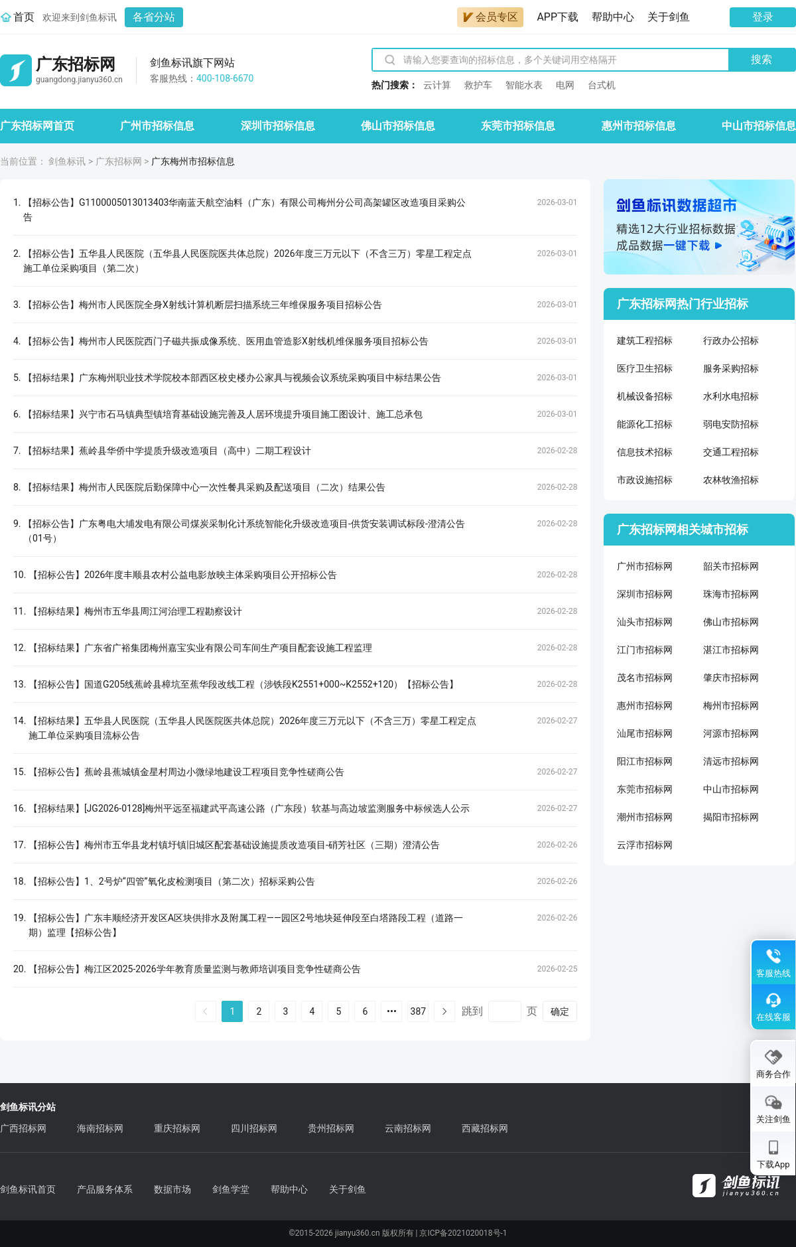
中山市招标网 (731, 789)
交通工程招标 (731, 452)
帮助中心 (613, 17)
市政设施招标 (645, 480)
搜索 (761, 59)
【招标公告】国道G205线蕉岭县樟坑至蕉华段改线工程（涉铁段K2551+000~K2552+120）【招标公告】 (243, 684)
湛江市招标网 (731, 649)
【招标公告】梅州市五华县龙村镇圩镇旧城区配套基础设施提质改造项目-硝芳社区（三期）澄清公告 (234, 845)
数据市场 (172, 1189)
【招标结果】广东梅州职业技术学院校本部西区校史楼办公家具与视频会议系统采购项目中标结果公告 (232, 377)
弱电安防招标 (731, 424)
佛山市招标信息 (398, 125)
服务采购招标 (731, 368)
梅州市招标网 (731, 705)
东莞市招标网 (645, 789)
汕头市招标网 (645, 622)
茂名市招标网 (645, 677)
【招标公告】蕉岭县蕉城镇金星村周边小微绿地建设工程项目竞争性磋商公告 (186, 772)
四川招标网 (254, 1128)
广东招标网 (119, 161)
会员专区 (490, 17)
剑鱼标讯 (67, 161)
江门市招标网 (645, 649)
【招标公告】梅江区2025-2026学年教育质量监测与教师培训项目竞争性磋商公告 (195, 969)
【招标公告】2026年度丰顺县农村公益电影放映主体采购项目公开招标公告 (183, 574)
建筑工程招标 (645, 340)
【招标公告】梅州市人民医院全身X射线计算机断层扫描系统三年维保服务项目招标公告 (202, 304)
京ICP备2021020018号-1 (463, 1233)
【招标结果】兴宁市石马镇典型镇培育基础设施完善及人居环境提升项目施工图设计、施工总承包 (223, 414)
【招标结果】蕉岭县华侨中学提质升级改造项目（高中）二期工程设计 (167, 450)
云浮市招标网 (645, 845)
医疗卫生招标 (645, 368)
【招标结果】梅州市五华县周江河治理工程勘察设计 (135, 611)
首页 (23, 17)
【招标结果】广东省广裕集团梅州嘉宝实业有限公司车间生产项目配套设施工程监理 (200, 647)
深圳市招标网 (645, 594)
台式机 (602, 85)
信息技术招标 (645, 452)
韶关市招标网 (731, 566)
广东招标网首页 (37, 125)
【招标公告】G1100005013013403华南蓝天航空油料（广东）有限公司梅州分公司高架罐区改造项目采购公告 (244, 209)
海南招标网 (100, 1128)
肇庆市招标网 (731, 677)
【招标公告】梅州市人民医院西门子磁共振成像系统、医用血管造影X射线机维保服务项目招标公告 (226, 341)
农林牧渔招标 (731, 480)
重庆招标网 (177, 1128)
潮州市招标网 (645, 817)
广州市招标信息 (157, 125)
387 (419, 1011)
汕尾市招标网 (645, 733)
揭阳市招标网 (731, 817)
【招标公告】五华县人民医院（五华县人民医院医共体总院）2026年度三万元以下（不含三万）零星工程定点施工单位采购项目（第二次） (247, 260)
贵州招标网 (331, 1128)
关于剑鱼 (668, 17)
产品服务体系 (105, 1189)
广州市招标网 (645, 566)
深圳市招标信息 (278, 125)
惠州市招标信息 (639, 125)
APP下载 (557, 17)
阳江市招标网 (645, 761)
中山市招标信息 (759, 125)
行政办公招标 (731, 340)
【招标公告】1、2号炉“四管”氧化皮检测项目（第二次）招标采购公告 (172, 881)
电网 (565, 85)
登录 (762, 17)
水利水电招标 (731, 396)
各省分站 (154, 17)
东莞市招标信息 (518, 125)
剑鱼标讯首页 (28, 1189)
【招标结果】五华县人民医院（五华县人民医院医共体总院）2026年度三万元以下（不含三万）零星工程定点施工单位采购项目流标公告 (252, 728)
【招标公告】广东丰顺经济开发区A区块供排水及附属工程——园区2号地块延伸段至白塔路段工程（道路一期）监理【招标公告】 (246, 925)
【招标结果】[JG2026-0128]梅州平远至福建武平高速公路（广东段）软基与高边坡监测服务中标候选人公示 (249, 808)
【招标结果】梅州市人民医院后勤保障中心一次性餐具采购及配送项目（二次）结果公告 (204, 487)
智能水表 (524, 85)
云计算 (437, 85)
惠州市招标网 (645, 705)
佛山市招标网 (731, 622)
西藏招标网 (485, 1128)
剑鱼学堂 (230, 1189)
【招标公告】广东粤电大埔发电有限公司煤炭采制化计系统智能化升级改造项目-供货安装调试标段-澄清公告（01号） (244, 531)
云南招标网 (408, 1128)
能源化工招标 (645, 424)
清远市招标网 (731, 761)
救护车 (478, 85)
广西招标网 (23, 1128)
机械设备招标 (645, 396)
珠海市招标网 (731, 594)
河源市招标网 (731, 733)
